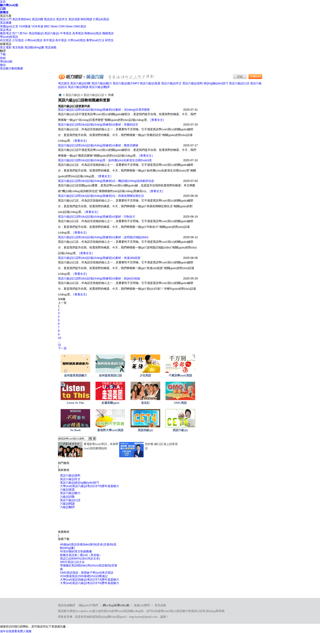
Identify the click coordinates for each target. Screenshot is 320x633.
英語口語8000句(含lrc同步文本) (80, 558)
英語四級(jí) (36, 33)
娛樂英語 (5, 44)
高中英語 (61, 40)
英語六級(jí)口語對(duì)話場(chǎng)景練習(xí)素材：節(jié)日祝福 (99, 278)
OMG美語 (79, 26)
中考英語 (65, 33)
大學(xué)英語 (77, 40)
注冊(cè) (255, 76)
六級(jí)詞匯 (67, 496)
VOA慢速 (25, 26)
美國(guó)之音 (9, 26)
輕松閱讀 (86, 19)
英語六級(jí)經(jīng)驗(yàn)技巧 (79, 482)
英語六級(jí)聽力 (101, 83)
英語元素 (5, 15)
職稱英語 (108, 33)
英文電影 (5, 47)
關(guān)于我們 (88, 605)
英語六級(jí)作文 (171, 83)
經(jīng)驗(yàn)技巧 (216, 83)
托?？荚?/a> (20, 33)
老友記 (145, 402)
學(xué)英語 (122, 611)
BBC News (51, 26)
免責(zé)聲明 (142, 605)
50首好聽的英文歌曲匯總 (76, 551)
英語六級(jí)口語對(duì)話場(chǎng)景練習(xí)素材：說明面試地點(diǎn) (103, 237)
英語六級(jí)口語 (239, 83)
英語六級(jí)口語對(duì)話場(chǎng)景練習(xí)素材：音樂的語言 (98, 124)
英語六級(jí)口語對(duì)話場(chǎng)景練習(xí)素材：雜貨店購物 (98, 145)
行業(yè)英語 (101, 19)
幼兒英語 (5, 40)
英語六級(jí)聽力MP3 (126, 83)
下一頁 (62, 348)
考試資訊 (63, 83)
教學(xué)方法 (95, 40)
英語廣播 (5, 22)
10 (59, 337)
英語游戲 (50, 47)
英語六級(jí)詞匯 (80, 83)
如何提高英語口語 (110, 375)
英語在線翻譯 (66, 605)
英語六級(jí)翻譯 (99, 87)
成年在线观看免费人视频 (15, 631)
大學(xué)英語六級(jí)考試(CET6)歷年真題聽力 (89, 486)
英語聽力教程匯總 (11, 68)
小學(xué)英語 (33, 40)
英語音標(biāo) (21, 19)
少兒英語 (18, 40)
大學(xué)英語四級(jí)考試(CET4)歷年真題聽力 (89, 579)
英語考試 (5, 29)
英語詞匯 (37, 19)
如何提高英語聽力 (75, 375)
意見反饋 (160, 605)
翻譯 (3, 50)
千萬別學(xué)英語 (180, 375)
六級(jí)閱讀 (67, 503)
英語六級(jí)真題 (150, 83)
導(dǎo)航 (6, 61)
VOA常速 (37, 26)
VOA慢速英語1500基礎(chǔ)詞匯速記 (84, 576)
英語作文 (62, 19)
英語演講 (74, 19)
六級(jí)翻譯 (67, 507)
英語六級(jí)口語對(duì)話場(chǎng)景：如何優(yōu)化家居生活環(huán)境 (105, 160)
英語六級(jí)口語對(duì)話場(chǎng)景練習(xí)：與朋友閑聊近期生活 (101, 195)
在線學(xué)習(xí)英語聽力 (171, 611)
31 (59, 344)
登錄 (240, 76)
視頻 (3, 58)
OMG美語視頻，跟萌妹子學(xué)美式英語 (86, 572)
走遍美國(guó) (110, 402)
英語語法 (49, 19)
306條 (62, 299)
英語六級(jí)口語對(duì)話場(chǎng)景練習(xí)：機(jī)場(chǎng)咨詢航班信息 (106, 180)
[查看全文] (157, 119)
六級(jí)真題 (67, 489)
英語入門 (5, 19)
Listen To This (75, 402)
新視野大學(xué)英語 (110, 430)
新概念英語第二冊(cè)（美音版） (81, 555)
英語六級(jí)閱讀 (78, 87)
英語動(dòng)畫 (34, 47)
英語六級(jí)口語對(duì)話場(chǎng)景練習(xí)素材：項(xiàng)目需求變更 (104, 109)
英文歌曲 (18, 47)
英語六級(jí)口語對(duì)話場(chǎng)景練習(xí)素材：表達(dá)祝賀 (99, 257)
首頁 (3, 1)
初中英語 (49, 40)
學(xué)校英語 (9, 36)
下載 (3, 54)
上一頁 (62, 302)
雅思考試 (5, 33)
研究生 (109, 40)
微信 (3, 65)
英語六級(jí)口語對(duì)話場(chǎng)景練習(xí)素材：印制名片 (96, 216)
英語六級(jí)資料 (192, 83)
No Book (75, 430)
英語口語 (196, 611)
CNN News (66, 26)
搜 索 (92, 438)
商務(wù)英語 (92, 33)
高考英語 (78, 33)
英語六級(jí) (51, 33)
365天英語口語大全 (72, 562)
